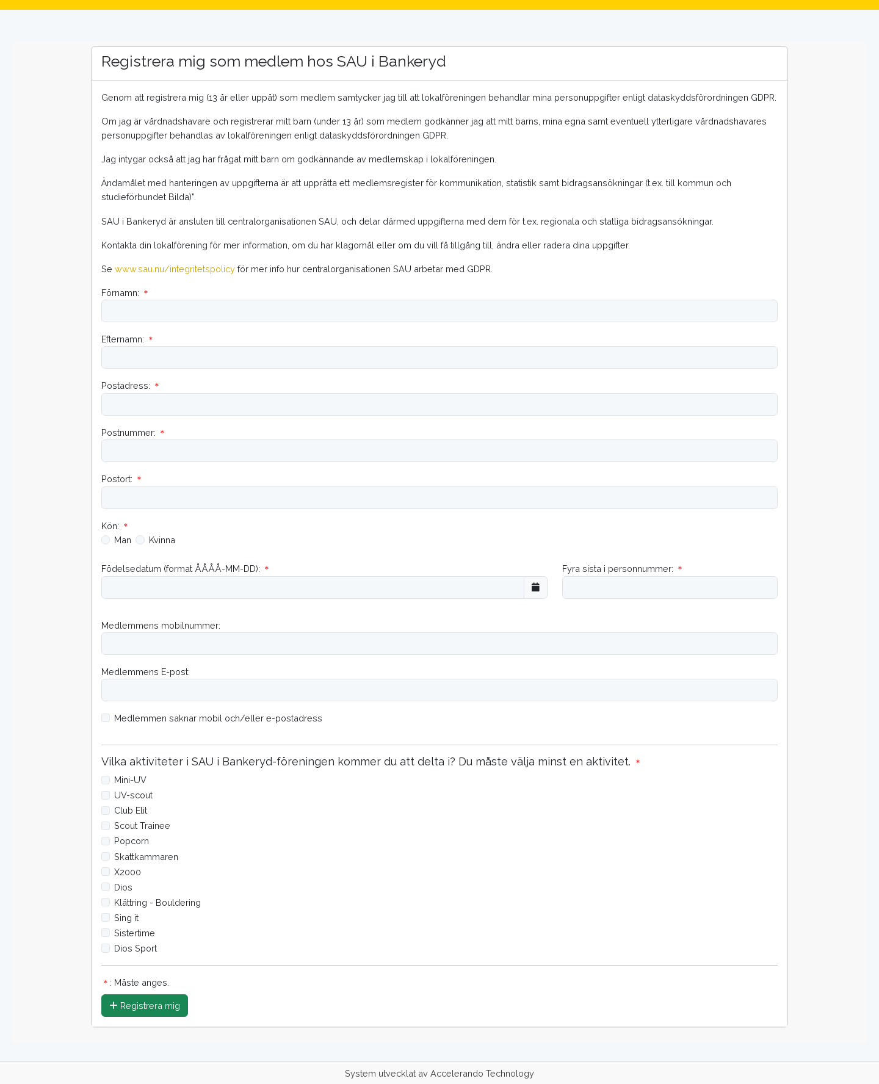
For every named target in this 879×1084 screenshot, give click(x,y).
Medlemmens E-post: (145, 672)
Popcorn (131, 841)
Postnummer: (134, 432)
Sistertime (134, 933)
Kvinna (162, 540)
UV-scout (133, 795)
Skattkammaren (146, 856)
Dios (123, 887)
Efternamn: (128, 339)
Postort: (122, 479)
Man (122, 540)
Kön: (115, 526)
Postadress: (131, 385)
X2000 (127, 872)
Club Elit (130, 810)
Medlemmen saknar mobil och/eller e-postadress (218, 718)
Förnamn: (125, 292)
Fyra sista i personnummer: (623, 568)
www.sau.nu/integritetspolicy (175, 269)
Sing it (126, 917)
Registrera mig (144, 1005)
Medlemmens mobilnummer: (160, 625)
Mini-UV (130, 780)
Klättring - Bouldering (157, 902)
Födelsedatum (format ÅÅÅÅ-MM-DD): (186, 568)
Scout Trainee (142, 825)
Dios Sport (135, 948)
